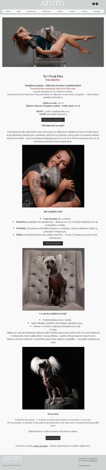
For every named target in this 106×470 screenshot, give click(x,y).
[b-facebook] (97, 4)
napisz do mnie (40, 445)
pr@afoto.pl (93, 461)
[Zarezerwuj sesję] (53, 438)
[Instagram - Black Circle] (93, 4)
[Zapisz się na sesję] (53, 243)
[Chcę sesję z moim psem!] (53, 120)
